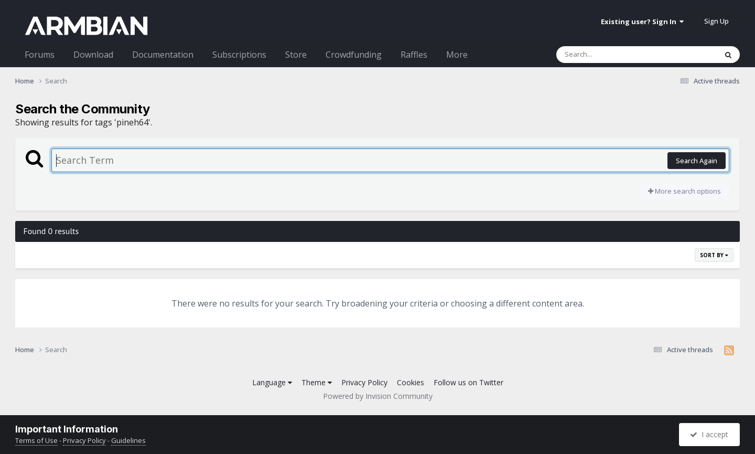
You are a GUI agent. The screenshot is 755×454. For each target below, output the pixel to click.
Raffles (414, 54)
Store (296, 54)
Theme (316, 382)
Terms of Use (36, 440)
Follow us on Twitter (468, 382)
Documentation (162, 54)
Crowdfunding (354, 54)
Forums (40, 54)
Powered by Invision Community (378, 396)
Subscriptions (239, 54)
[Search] (609, 54)
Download (93, 54)
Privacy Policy (364, 382)
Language (272, 382)
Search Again (696, 160)
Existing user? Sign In (642, 21)
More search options (684, 191)
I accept (709, 434)
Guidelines (128, 440)
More (457, 54)
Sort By (714, 255)
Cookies (410, 382)
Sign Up (716, 21)
